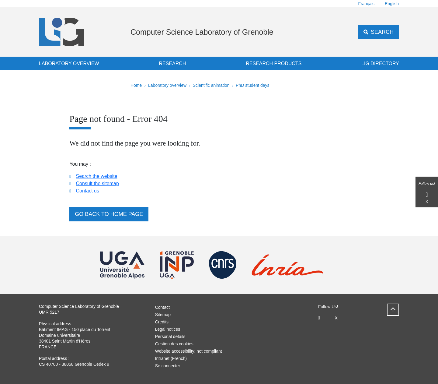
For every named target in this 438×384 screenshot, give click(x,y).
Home (136, 85)
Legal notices (167, 329)
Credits (162, 321)
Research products (273, 63)
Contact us (87, 190)
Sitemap (163, 314)
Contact (162, 307)
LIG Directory (380, 63)
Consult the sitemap (97, 183)
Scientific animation (211, 85)
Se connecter (167, 365)
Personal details (170, 336)
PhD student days (252, 85)
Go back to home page (109, 214)
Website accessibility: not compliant (188, 351)
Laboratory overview (69, 63)
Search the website (96, 176)
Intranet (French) (171, 358)
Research (172, 63)
